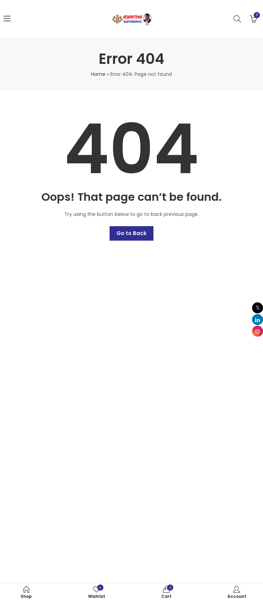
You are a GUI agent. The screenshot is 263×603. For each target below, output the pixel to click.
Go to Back (131, 233)
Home (98, 74)
